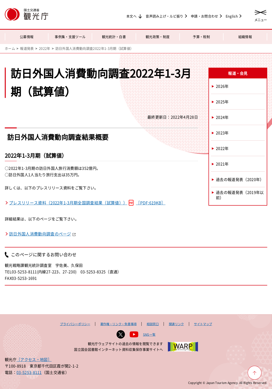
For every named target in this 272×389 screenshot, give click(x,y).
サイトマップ (203, 324)
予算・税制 (201, 36)
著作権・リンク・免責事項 (118, 324)
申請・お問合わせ (204, 16)
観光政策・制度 (158, 36)
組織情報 (245, 36)
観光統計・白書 (114, 36)
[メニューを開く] (260, 15)
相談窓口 (153, 324)
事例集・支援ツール (70, 36)
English (232, 16)
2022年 (44, 48)
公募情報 (26, 36)
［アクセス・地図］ (34, 359)
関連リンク (176, 324)
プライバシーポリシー (75, 324)
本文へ (131, 16)
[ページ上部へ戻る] (254, 372)
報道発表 (27, 48)
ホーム (10, 48)
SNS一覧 (149, 334)
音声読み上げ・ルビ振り (164, 16)
